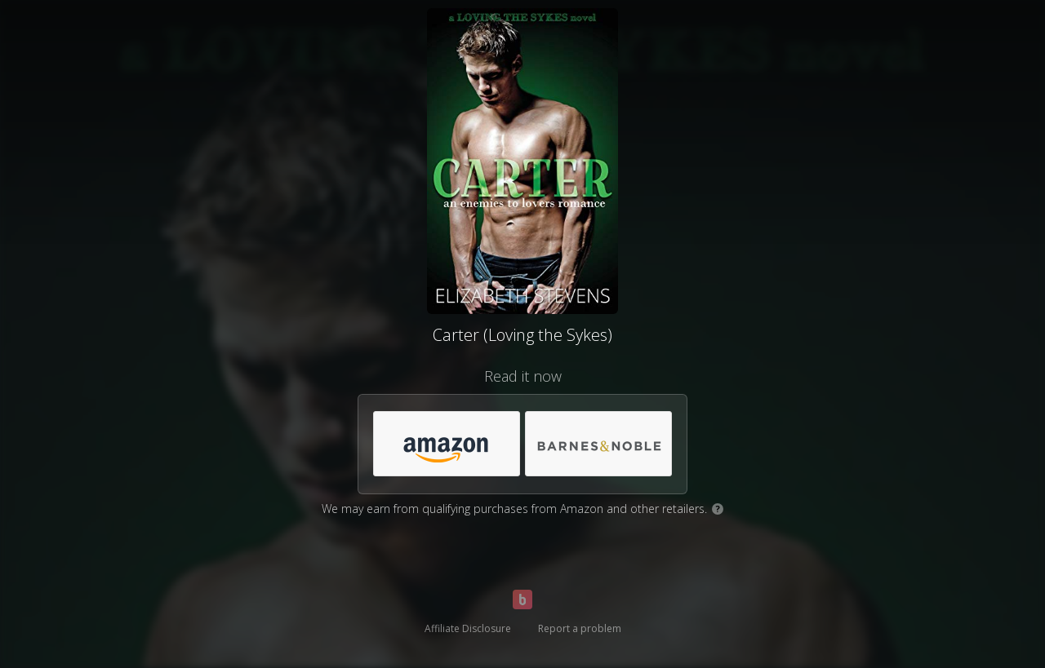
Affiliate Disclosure (468, 628)
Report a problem (579, 628)
